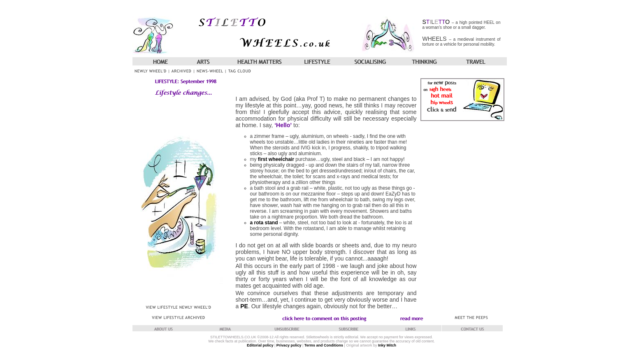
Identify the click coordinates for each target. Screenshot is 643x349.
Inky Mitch (387, 345)
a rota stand (264, 223)
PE (244, 306)
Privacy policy (289, 345)
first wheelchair (276, 159)
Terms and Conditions (323, 345)
